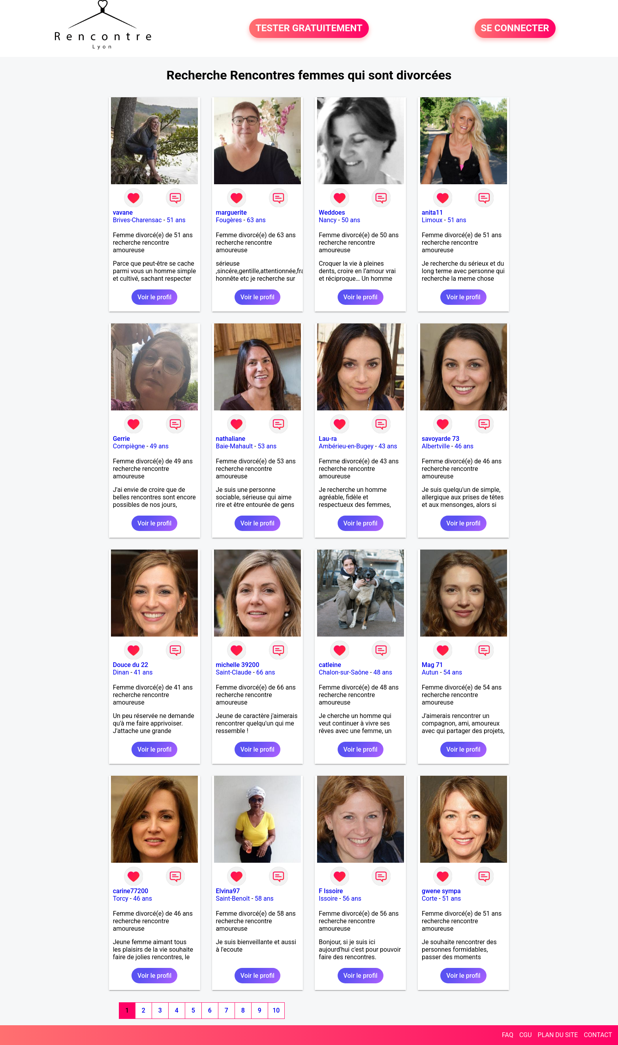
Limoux (432, 220)
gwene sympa (441, 891)
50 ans (351, 220)
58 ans (264, 898)
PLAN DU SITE (558, 1035)
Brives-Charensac (137, 220)
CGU (525, 1035)
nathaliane (231, 438)
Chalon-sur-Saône (343, 672)
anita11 (432, 212)
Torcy (120, 898)
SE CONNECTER (515, 28)
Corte (429, 898)
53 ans (266, 446)
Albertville (436, 446)
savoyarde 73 (440, 438)
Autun (430, 672)
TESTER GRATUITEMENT (309, 28)
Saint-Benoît (233, 898)
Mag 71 (432, 665)
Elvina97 (228, 891)
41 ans (143, 672)
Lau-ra (328, 438)
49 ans (159, 446)
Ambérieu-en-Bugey (346, 446)
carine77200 (130, 891)
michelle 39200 (237, 665)
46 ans (464, 446)
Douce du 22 (130, 665)
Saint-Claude (234, 672)
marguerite (231, 212)
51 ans (176, 220)
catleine (330, 665)
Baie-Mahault (234, 446)
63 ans (256, 220)
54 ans (452, 672)
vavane (123, 212)
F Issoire (331, 891)
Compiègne (129, 446)
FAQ (507, 1035)
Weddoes (332, 212)
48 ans (382, 672)
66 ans (265, 672)
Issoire (328, 898)
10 (276, 1010)
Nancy (327, 220)
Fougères (229, 220)
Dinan (121, 672)
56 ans (351, 898)
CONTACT (598, 1035)
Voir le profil (154, 297)
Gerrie (121, 438)
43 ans (387, 446)
